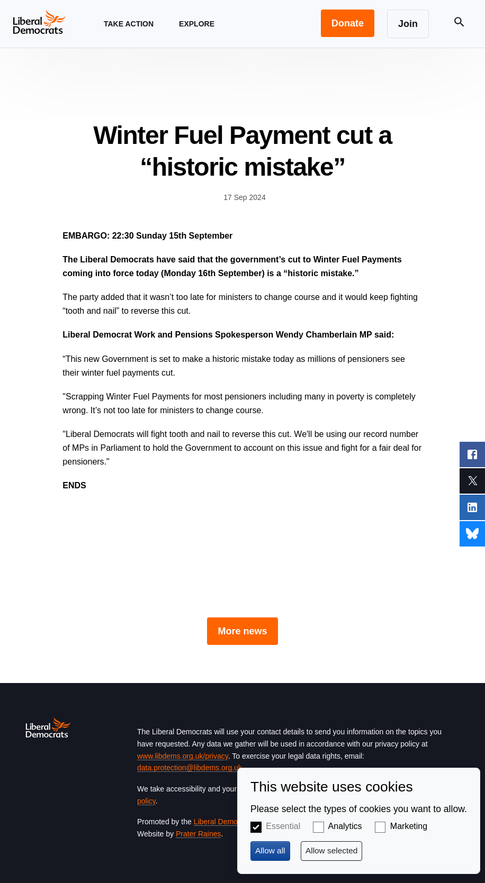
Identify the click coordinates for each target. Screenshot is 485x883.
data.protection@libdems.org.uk (189, 767)
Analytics (345, 826)
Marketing (408, 826)
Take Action (128, 34)
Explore (196, 34)
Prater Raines (198, 834)
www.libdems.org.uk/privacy (182, 756)
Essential (283, 826)
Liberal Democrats (224, 821)
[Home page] (39, 22)
